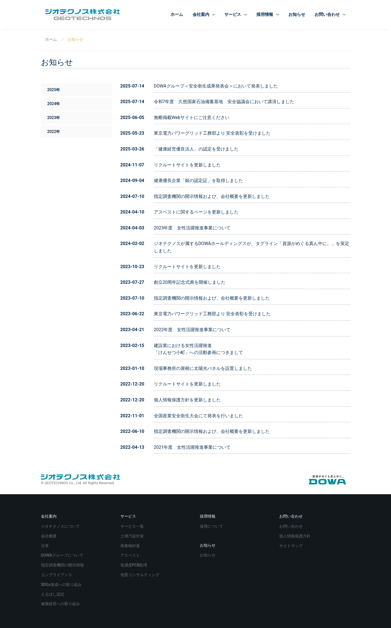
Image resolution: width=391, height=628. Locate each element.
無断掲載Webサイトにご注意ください (191, 117)
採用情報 (265, 14)
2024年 (53, 103)
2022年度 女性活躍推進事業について (192, 329)
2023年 (53, 117)
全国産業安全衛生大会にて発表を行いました (198, 415)
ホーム (177, 14)
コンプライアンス (57, 574)
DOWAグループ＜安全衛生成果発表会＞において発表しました (216, 86)
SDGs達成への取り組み (62, 584)
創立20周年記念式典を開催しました (190, 282)
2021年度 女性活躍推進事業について (192, 447)
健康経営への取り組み (61, 603)
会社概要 (230, 196)
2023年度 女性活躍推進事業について (192, 228)
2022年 (53, 131)
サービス (233, 14)
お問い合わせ (328, 14)
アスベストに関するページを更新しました (196, 212)
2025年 (53, 90)
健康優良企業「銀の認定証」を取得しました (198, 180)
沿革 (45, 545)
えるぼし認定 (53, 594)
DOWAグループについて (62, 555)
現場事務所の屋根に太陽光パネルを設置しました (203, 368)
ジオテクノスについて (61, 526)
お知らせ (296, 14)
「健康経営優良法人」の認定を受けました (196, 149)
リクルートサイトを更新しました (187, 165)
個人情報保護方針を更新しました (187, 399)
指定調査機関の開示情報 (178, 196)
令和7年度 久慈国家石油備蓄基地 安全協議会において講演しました (224, 101)
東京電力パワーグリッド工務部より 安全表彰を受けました (212, 133)
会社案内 (201, 14)
